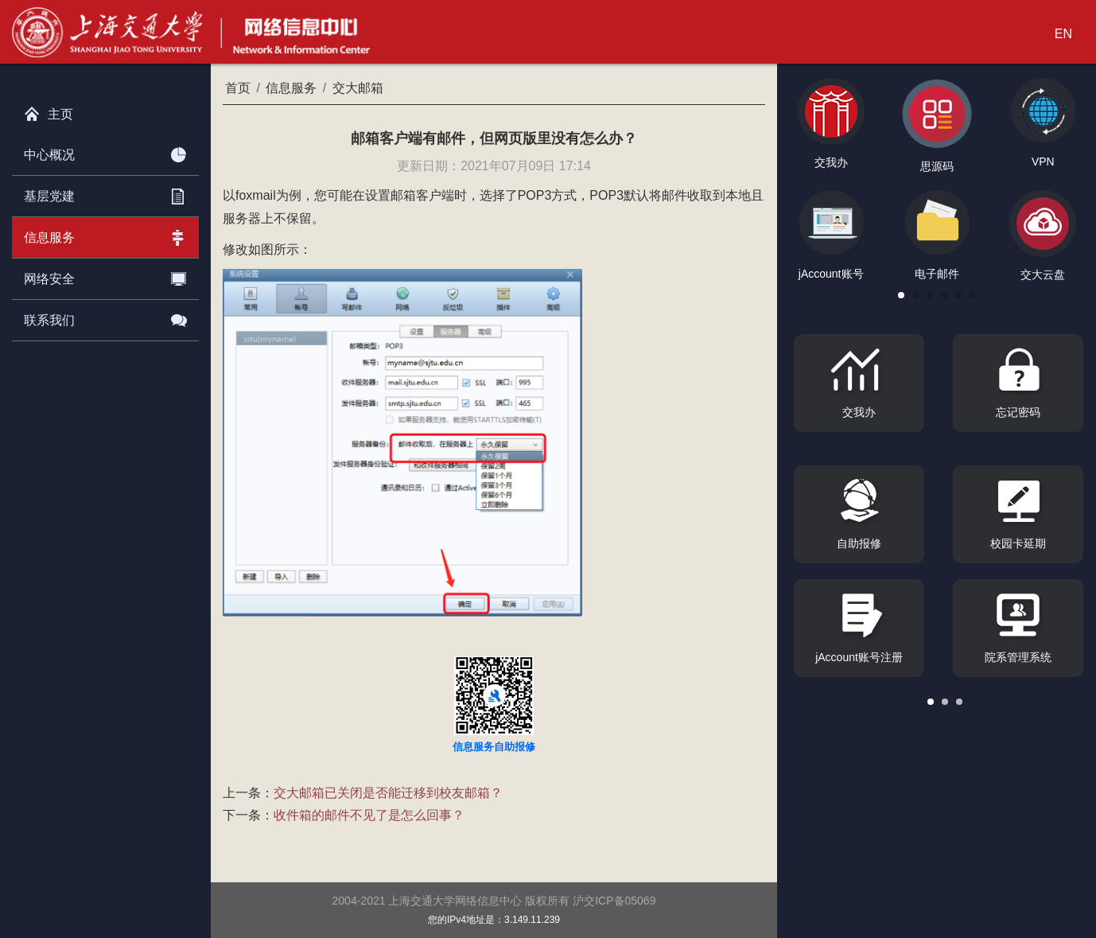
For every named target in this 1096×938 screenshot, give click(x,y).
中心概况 (105, 152)
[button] (901, 295)
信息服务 (105, 235)
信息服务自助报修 (494, 747)
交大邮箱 (357, 88)
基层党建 (105, 193)
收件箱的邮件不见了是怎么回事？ (369, 815)
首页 (238, 88)
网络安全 (105, 276)
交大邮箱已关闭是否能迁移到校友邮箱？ (388, 793)
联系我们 (105, 317)
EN (1063, 34)
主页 (48, 110)
